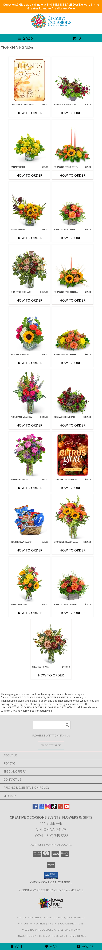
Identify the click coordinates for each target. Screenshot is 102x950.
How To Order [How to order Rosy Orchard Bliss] (72, 238)
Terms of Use (77, 935)
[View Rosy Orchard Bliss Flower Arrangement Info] (72, 205)
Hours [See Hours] (85, 946)
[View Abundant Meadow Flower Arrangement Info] (29, 392)
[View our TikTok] (54, 808)
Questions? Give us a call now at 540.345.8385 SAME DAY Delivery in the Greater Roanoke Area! (51, 6)
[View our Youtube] (66, 808)
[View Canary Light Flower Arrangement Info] (29, 142)
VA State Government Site (66, 923)
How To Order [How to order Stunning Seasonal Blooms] (72, 550)
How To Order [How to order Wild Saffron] (29, 238)
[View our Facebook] (35, 808)
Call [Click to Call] (17, 946)
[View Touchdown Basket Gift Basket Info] (29, 517)
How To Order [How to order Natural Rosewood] (72, 113)
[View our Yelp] (60, 808)
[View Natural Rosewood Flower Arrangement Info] (72, 80)
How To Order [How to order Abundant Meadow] (29, 425)
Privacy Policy (26, 935)
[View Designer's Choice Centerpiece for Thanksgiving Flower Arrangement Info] (29, 80)
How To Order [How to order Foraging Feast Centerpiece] (72, 175)
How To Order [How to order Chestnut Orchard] (29, 300)
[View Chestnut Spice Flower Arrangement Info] (51, 642)
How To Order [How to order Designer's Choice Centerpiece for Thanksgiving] (29, 113)
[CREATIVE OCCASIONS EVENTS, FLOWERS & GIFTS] (51, 28)
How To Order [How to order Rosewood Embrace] (72, 425)
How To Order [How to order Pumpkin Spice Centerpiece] (72, 363)
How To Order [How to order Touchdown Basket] (29, 550)
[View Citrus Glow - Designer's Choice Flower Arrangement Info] (72, 455)
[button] (51, 875)
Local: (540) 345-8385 (51, 835)
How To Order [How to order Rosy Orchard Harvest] (72, 612)
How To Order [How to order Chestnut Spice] (51, 675)
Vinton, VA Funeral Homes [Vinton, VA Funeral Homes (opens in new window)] (35, 917)
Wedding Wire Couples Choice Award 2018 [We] (51, 890)
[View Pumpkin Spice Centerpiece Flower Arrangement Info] (72, 330)
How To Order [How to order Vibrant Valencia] (29, 363)
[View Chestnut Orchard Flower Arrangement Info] (29, 267)
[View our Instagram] (48, 808)
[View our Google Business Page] (41, 808)
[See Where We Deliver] (51, 745)
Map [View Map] (51, 946)
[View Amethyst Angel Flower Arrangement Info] (29, 455)
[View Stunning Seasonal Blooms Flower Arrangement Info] (72, 517)
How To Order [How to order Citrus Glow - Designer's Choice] (72, 488)
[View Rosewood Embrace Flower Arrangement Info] (72, 392)
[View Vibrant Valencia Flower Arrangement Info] (29, 330)
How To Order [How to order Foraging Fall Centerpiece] (72, 300)
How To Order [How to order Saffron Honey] (29, 612)
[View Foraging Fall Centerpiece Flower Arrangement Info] (72, 267)
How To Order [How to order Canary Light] (29, 175)
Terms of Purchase (52, 935)
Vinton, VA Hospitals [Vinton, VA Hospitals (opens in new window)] (70, 917)
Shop (25, 38)
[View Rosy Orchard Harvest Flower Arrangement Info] (72, 580)
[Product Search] (51, 725)
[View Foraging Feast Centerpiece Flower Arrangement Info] (72, 142)
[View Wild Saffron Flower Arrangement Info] (29, 205)
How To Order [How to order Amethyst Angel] (29, 488)
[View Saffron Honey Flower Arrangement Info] (29, 580)
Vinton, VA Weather (31, 923)
